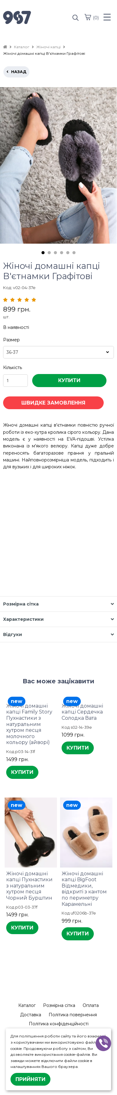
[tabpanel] (58, 165)
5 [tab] (67, 252)
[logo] (30, 18)
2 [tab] (49, 252)
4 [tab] (61, 252)
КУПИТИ (69, 380)
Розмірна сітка (59, 1005)
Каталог (27, 1005)
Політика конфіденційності (59, 1024)
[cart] (87, 17)
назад (16, 71)
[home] (5, 46)
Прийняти (30, 1079)
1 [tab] (43, 252)
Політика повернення (73, 1015)
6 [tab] (74, 252)
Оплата (91, 1005)
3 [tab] (55, 252)
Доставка (30, 1015)
